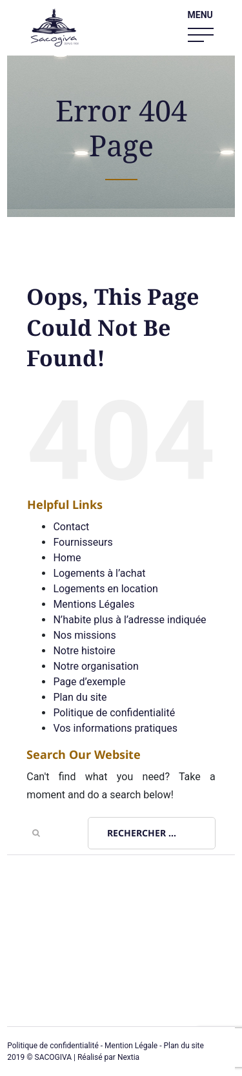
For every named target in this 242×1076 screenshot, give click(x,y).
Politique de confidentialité (114, 713)
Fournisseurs (82, 542)
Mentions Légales (93, 604)
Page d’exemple (89, 682)
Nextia (128, 1057)
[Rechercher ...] (152, 833)
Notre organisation (95, 666)
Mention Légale (131, 1045)
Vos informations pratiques (115, 728)
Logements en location (105, 589)
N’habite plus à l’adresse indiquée (129, 620)
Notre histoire (84, 651)
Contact (71, 527)
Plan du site (79, 697)
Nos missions (84, 635)
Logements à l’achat (99, 573)
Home (67, 558)
